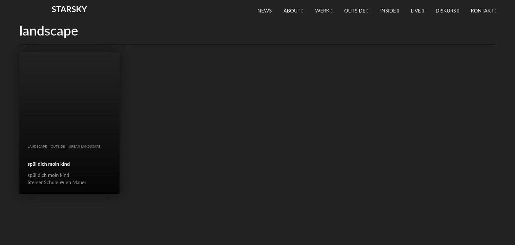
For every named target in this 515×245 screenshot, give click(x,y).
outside (356, 10)
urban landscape (84, 146)
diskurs (447, 10)
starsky (69, 9)
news (265, 10)
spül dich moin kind (49, 164)
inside (389, 10)
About (293, 10)
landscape (37, 146)
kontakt (484, 10)
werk (323, 10)
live (417, 10)
